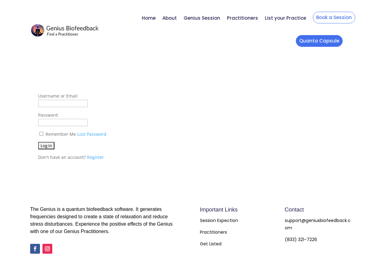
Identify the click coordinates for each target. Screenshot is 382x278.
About (169, 18)
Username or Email (58, 96)
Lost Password (91, 134)
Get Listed (210, 244)
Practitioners (242, 18)
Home (149, 18)
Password (48, 115)
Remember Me (61, 134)
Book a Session (334, 17)
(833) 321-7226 (301, 239)
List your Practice (285, 18)
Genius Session (202, 18)
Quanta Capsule (319, 41)
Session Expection (219, 220)
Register (95, 157)
